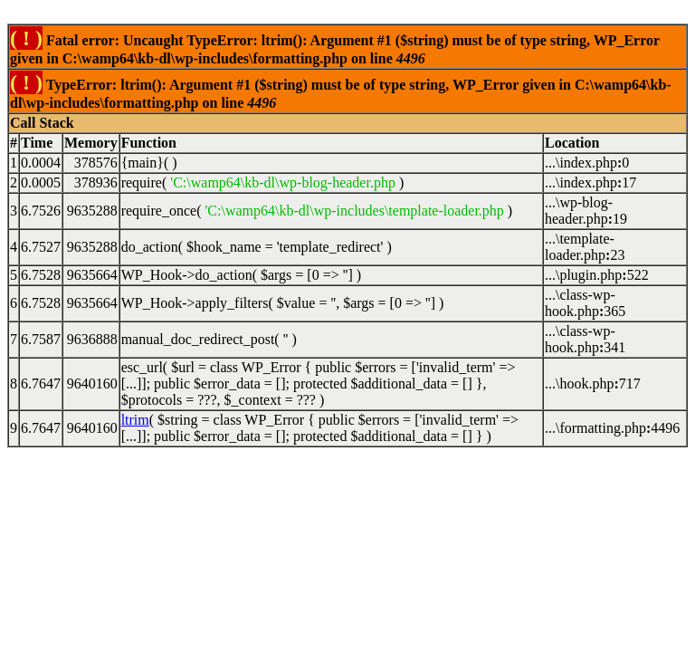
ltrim (135, 419)
